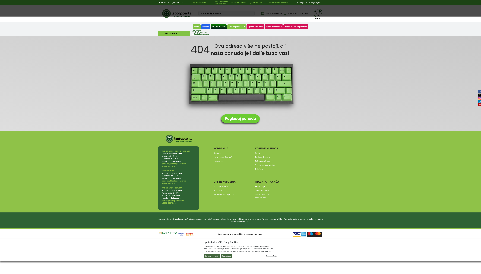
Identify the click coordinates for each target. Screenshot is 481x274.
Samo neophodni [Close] (212, 256)
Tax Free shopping (262, 157)
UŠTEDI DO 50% (218, 27)
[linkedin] (479, 101)
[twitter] (479, 95)
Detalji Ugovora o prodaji (224, 194)
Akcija (196, 27)
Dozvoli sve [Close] (226, 256)
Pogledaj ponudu (240, 118)
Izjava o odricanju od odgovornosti (263, 195)
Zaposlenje (218, 161)
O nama (217, 153)
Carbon (205, 27)
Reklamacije (260, 186)
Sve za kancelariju (274, 27)
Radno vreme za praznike (296, 27)
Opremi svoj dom (255, 27)
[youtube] (479, 104)
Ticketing (259, 169)
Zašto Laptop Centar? (223, 157)
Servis (257, 153)
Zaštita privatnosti (262, 161)
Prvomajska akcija (236, 27)
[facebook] (479, 91)
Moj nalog (218, 190)
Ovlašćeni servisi (262, 190)
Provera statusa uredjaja (265, 165)
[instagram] (479, 98)
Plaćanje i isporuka (221, 186)
